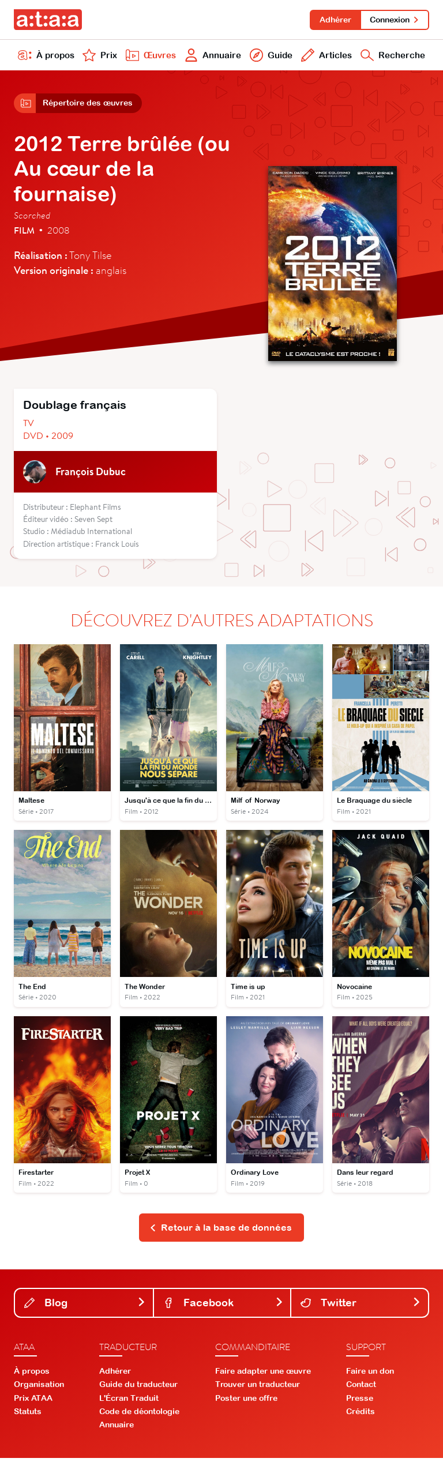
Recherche (392, 56)
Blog (85, 1306)
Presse (359, 1401)
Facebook (223, 1306)
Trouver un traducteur (257, 1388)
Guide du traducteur (138, 1388)
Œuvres (149, 56)
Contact (361, 1388)
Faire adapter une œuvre (263, 1375)
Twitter (361, 1306)
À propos (46, 56)
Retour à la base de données (220, 1231)
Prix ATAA (33, 1401)
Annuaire (212, 56)
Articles (325, 56)
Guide (269, 56)
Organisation (39, 1388)
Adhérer (334, 19)
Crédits (360, 1415)
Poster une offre (246, 1401)
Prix (99, 56)
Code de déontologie (139, 1415)
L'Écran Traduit (129, 1401)
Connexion (394, 19)
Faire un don (370, 1375)
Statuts (28, 1415)
